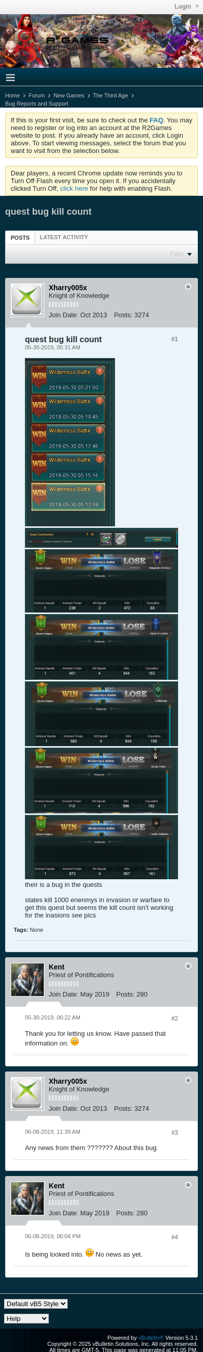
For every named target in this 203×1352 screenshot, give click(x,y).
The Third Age (110, 95)
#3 (174, 1132)
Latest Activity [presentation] (64, 237)
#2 (174, 1018)
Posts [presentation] (20, 238)
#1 (174, 339)
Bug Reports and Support (36, 103)
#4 (174, 1237)
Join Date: (64, 315)
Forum (36, 95)
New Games (68, 95)
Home (12, 95)
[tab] (20, 237)
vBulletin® (151, 1338)
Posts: (123, 315)
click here (74, 188)
